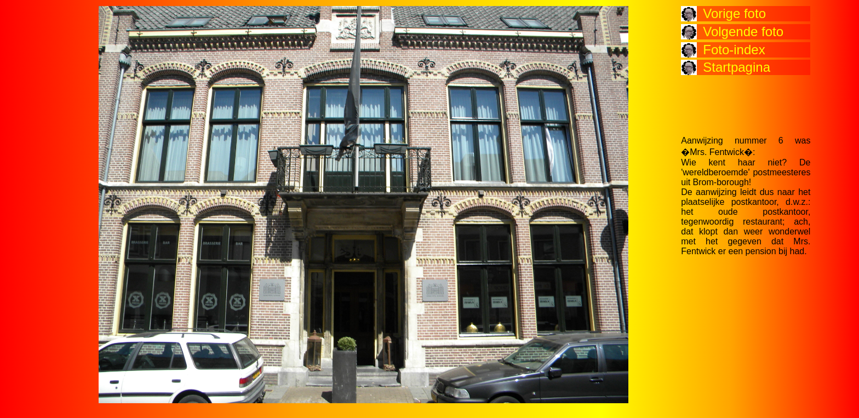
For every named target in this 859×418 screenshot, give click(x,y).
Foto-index (734, 49)
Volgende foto (743, 31)
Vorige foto (734, 13)
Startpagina (736, 67)
